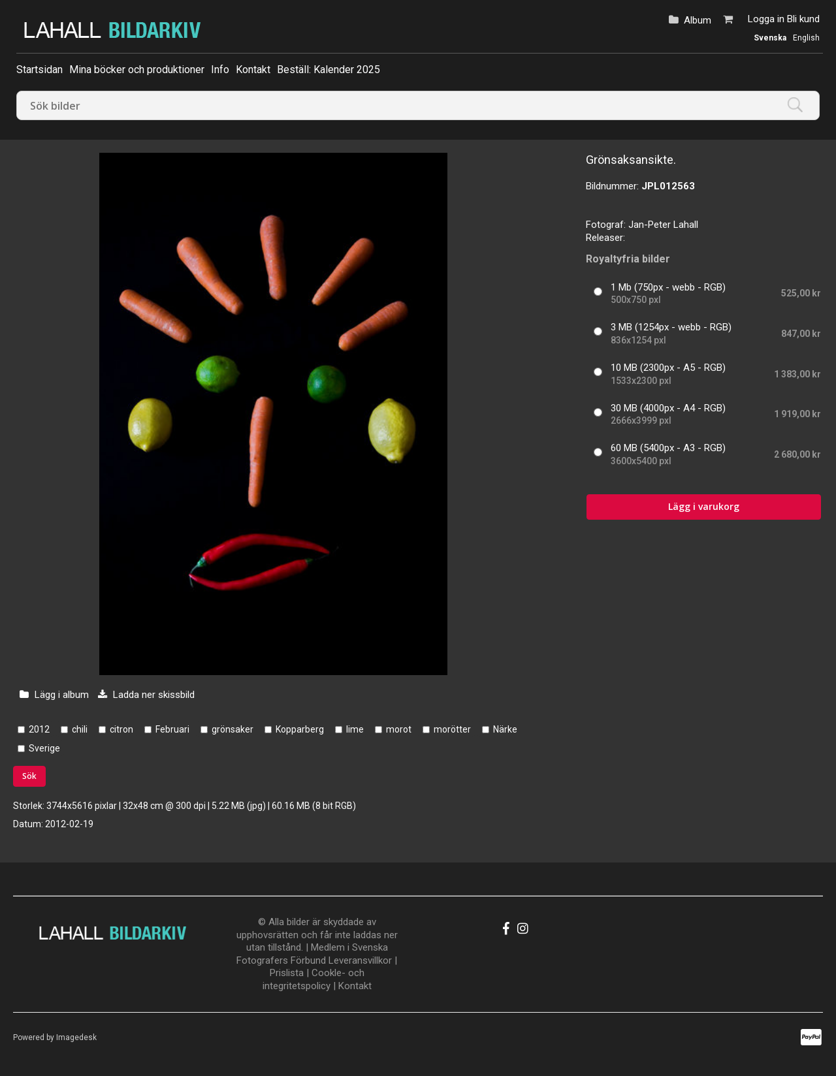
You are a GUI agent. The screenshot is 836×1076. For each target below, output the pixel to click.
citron (121, 729)
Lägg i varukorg (703, 506)
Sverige (44, 748)
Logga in (766, 19)
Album (697, 20)
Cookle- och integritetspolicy (313, 979)
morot (398, 729)
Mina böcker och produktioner (136, 69)
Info (220, 69)
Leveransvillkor (360, 960)
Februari (172, 729)
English (806, 37)
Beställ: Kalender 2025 (328, 69)
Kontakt (253, 69)
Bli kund (803, 19)
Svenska (770, 37)
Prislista (287, 973)
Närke (505, 729)
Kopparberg (300, 729)
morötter (452, 729)
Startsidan (39, 69)
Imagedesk (76, 1037)
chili (80, 729)
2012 (39, 729)
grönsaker (232, 729)
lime (355, 729)
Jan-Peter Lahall (663, 224)
